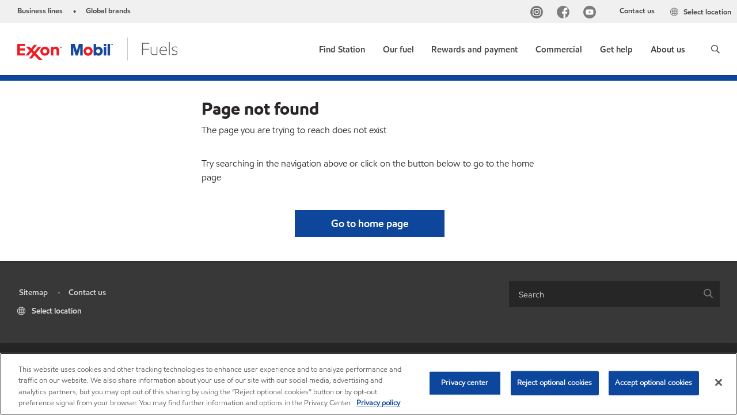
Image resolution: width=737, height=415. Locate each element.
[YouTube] (591, 13)
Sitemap (33, 292)
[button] (715, 49)
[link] (342, 46)
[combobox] (614, 294)
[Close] (718, 382)
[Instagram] (538, 13)
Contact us (637, 11)
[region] (368, 384)
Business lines (40, 11)
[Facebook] (565, 13)
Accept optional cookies (654, 383)
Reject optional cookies (554, 383)
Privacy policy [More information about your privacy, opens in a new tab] (378, 403)
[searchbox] (603, 294)
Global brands (108, 11)
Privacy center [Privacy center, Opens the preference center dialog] (464, 383)
